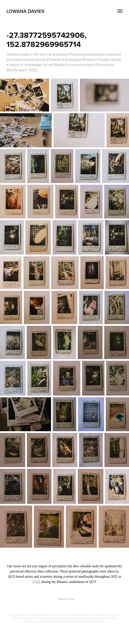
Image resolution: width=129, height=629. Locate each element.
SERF (36, 582)
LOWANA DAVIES (25, 11)
